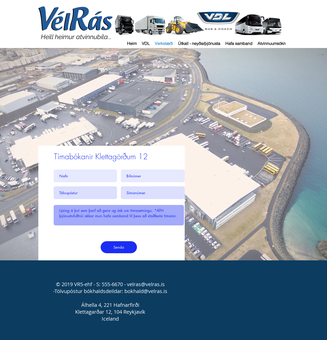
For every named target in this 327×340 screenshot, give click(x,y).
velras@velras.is (146, 284)
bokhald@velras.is (145, 291)
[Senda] (119, 247)
